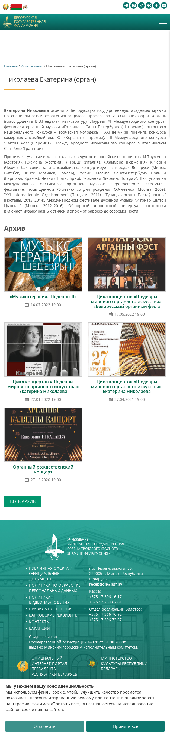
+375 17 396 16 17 (105, 596)
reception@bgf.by (105, 584)
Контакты (39, 621)
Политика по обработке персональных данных (55, 588)
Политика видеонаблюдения (49, 600)
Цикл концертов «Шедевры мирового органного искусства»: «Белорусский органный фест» (127, 301)
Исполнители (32, 66)
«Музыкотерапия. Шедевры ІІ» (43, 297)
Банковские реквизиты (53, 615)
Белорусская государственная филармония (30, 21)
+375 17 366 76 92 (105, 614)
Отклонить (45, 726)
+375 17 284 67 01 (105, 602)
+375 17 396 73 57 (105, 619)
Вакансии (39, 628)
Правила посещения (51, 608)
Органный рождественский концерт (43, 469)
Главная (11, 66)
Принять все (125, 726)
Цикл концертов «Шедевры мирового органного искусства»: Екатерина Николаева (43, 386)
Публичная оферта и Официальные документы (51, 573)
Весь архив (23, 501)
